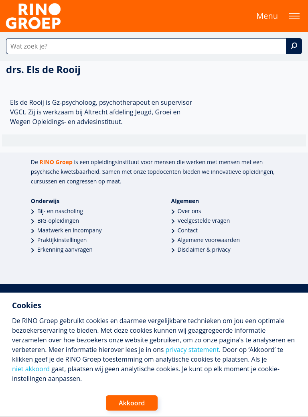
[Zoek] (294, 46)
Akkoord (132, 403)
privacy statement (192, 349)
